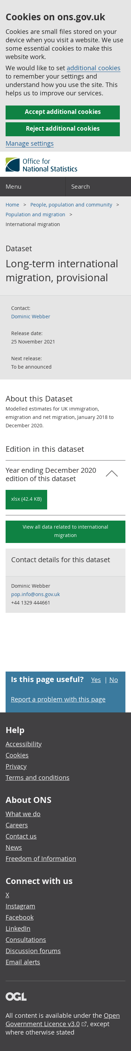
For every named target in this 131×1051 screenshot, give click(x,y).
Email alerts (23, 962)
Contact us (21, 836)
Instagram (20, 906)
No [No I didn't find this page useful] (113, 679)
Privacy (16, 766)
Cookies (17, 755)
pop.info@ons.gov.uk (35, 594)
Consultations (26, 939)
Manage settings (30, 143)
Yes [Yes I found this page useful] (96, 679)
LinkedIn (18, 928)
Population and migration (36, 214)
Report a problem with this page (58, 699)
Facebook (20, 917)
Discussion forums (33, 951)
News (14, 847)
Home (13, 204)
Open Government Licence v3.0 (63, 1019)
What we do (23, 814)
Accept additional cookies (63, 112)
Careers (17, 825)
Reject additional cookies (63, 128)
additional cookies (94, 68)
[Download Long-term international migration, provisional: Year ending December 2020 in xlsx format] (26, 499)
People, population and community (72, 204)
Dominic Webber (30, 316)
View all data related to (65, 530)
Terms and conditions (38, 777)
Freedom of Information (41, 858)
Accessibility (24, 744)
